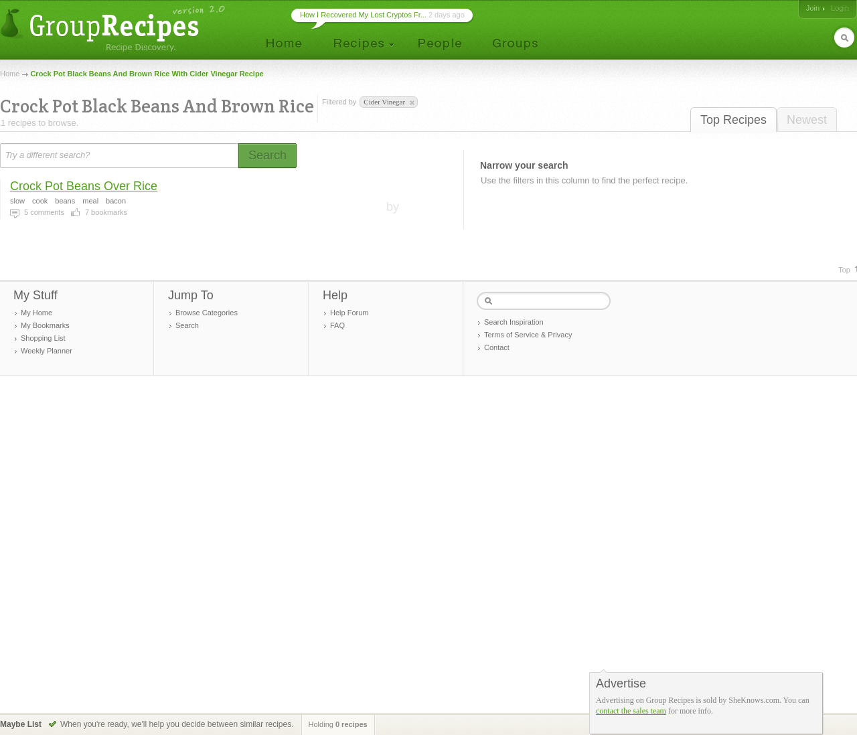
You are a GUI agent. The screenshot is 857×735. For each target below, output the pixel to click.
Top (844, 270)
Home (9, 74)
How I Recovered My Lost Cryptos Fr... (363, 15)
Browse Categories (206, 313)
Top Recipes (733, 120)
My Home (36, 313)
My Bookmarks (45, 325)
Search (187, 325)
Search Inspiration (514, 322)
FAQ (337, 325)
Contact (497, 347)
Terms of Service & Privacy (528, 335)
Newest (807, 120)
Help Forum (349, 313)
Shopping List (43, 338)
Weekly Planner (46, 351)
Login (840, 8)
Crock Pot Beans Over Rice (83, 186)
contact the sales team (631, 711)
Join (813, 8)
